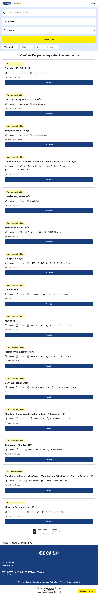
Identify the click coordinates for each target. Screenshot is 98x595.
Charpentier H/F (14, 259)
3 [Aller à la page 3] (45, 531)
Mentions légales (24, 582)
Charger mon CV (87, 591)
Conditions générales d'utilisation (45, 582)
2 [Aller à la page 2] (39, 531)
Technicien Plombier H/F (18, 446)
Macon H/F (11, 321)
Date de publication (47, 47)
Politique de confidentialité (70, 582)
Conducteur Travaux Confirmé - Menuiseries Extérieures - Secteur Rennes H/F (49, 477)
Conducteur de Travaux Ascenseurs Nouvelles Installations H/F (40, 162)
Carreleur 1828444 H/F (18, 68)
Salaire (26, 47)
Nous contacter (8, 565)
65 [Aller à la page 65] (54, 531)
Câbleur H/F (11, 290)
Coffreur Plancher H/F (17, 383)
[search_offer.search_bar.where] (49, 21)
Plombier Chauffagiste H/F (19, 352)
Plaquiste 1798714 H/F (17, 131)
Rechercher (49, 39)
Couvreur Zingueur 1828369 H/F (23, 100)
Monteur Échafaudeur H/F (19, 508)
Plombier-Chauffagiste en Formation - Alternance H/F (35, 415)
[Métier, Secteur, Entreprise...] (49, 12)
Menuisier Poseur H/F (17, 228)
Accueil (5, 543)
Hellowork (57, 592)
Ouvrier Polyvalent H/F (17, 197)
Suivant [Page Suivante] (62, 531)
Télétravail (10, 47)
